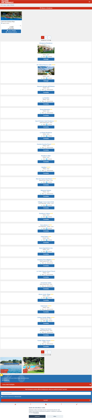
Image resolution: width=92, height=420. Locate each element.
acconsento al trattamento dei (11, 396)
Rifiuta (55, 416)
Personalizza (36, 412)
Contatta (46, 92)
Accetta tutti (37, 416)
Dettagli (46, 59)
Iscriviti (67, 400)
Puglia (8, 5)
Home (4, 5)
